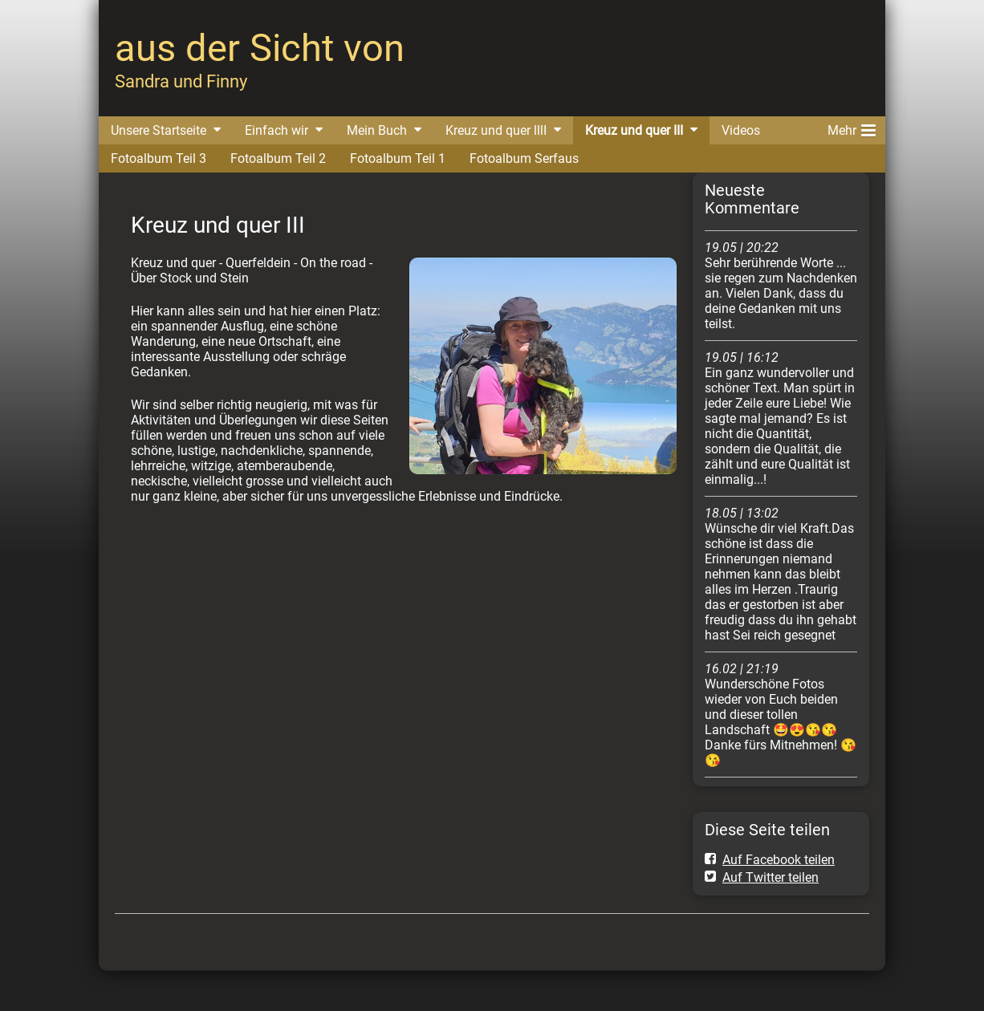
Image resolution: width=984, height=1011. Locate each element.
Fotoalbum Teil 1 (397, 158)
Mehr (851, 127)
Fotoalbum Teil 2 (278, 158)
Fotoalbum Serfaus (524, 158)
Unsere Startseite (158, 130)
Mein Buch (377, 130)
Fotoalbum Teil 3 (158, 158)
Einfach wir (276, 130)
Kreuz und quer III (634, 130)
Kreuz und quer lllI (496, 130)
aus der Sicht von (260, 48)
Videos (741, 130)
